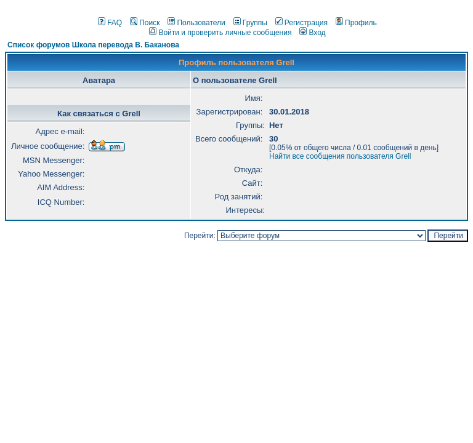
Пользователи (196, 22)
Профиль (356, 22)
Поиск (145, 22)
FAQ (110, 22)
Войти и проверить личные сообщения (220, 32)
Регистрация (301, 22)
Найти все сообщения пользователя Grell (340, 156)
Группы (250, 22)
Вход (312, 32)
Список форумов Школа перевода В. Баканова (93, 45)
